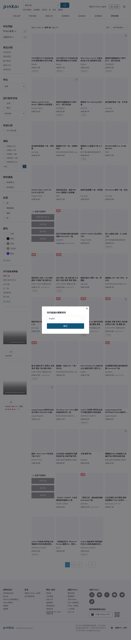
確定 (65, 326)
